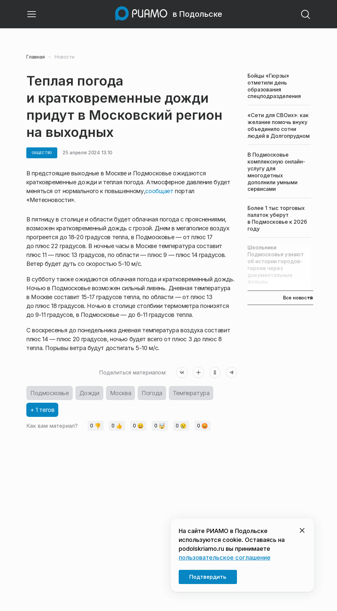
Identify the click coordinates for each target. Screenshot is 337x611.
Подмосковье (49, 393)
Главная (35, 57)
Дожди (89, 393)
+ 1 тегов (42, 409)
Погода (152, 393)
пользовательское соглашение (225, 557)
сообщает (159, 191)
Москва (120, 393)
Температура (191, 393)
